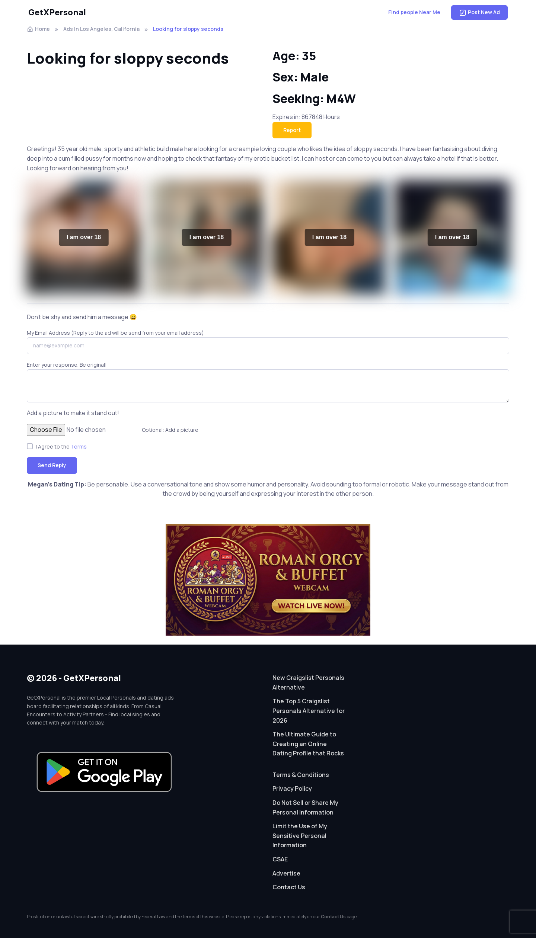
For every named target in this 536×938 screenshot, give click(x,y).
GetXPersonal (57, 12)
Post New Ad (479, 12)
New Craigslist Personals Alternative (308, 682)
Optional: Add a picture (170, 429)
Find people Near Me (414, 12)
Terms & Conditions (300, 775)
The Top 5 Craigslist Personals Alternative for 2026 (308, 710)
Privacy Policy (292, 788)
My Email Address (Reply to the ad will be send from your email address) (115, 332)
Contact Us (288, 887)
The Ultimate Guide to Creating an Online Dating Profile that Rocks (308, 743)
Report (292, 130)
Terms (79, 446)
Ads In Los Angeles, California (101, 28)
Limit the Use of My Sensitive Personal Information (299, 835)
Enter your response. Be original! (67, 364)
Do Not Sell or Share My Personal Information (305, 807)
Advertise (286, 873)
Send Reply (52, 465)
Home (38, 28)
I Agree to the (61, 446)
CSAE (280, 859)
